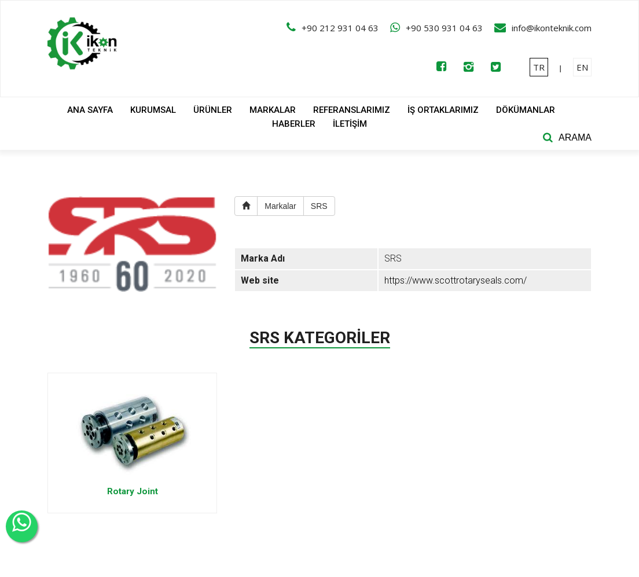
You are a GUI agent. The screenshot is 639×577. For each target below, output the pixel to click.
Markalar (280, 206)
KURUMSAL (153, 110)
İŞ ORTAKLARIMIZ (443, 110)
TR (539, 67)
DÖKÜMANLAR (525, 110)
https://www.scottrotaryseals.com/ (455, 280)
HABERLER (293, 124)
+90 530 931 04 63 (444, 28)
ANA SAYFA (90, 110)
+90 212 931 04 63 (340, 28)
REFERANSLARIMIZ (351, 110)
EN (582, 67)
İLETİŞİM (350, 124)
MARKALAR (272, 110)
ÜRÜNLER (212, 110)
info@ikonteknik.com (552, 28)
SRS (319, 206)
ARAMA (575, 137)
